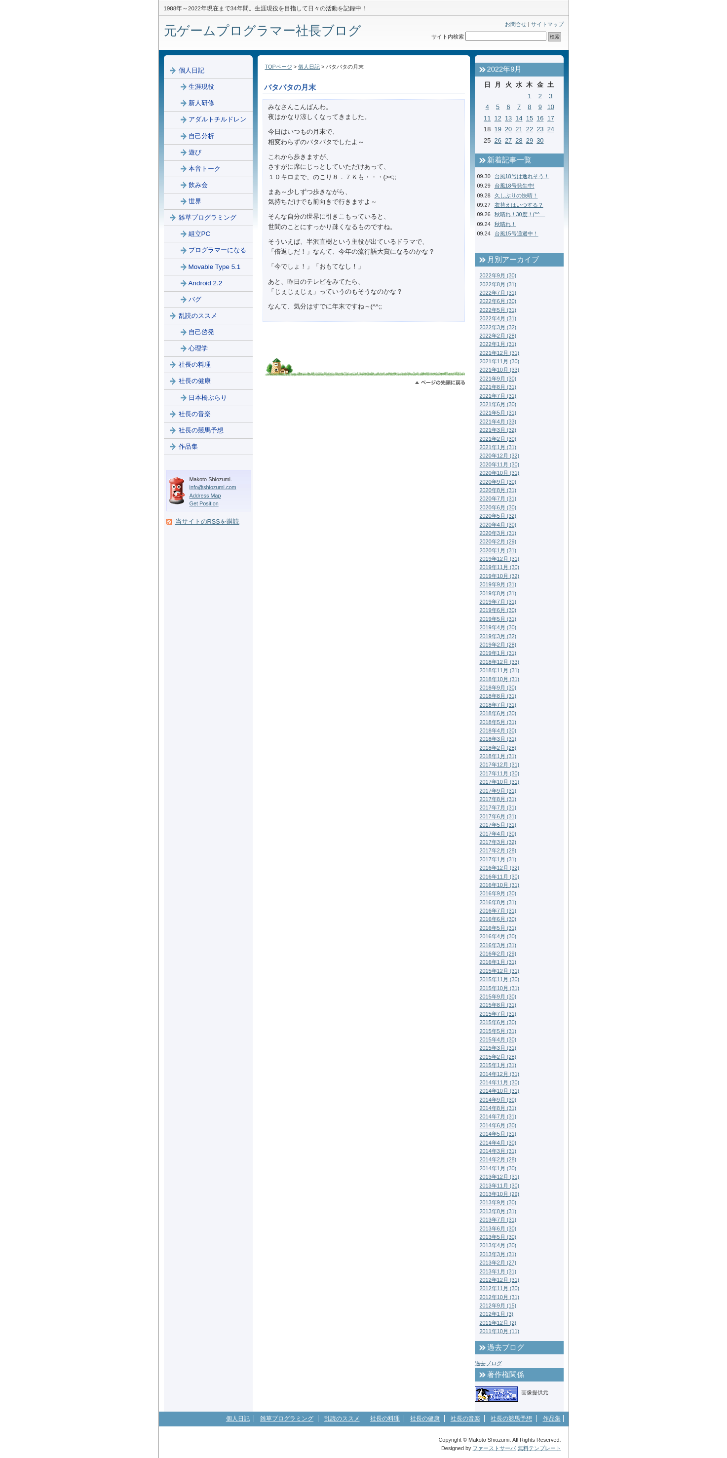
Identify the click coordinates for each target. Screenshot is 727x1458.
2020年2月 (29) (498, 541)
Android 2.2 (206, 283)
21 (518, 129)
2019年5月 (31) (498, 619)
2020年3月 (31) (498, 533)
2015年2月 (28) (498, 1057)
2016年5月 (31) (498, 928)
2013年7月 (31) (498, 1220)
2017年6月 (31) (498, 816)
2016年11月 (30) (500, 877)
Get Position (204, 503)
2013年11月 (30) (500, 1186)
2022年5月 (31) (498, 310)
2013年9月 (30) (498, 1202)
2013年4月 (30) (498, 1245)
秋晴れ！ (505, 224)
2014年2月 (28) (498, 1159)
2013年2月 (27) (498, 1263)
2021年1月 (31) (498, 447)
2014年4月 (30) (498, 1143)
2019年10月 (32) (500, 576)
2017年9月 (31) (498, 791)
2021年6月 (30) (498, 404)
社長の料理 (195, 364)
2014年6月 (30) (498, 1125)
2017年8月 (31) (498, 799)
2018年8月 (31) (498, 696)
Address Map (205, 496)
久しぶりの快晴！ (516, 195)
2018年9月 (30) (498, 688)
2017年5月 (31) (498, 825)
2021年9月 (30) (498, 379)
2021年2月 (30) (498, 439)
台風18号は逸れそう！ (522, 176)
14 (518, 118)
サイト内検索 (447, 36)
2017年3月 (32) (498, 842)
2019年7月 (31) (498, 602)
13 (508, 118)
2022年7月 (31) (498, 293)
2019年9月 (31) (498, 584)
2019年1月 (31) (498, 653)
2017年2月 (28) (498, 850)
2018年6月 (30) (498, 713)
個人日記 (309, 67)
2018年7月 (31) (498, 705)
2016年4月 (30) (498, 936)
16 (539, 118)
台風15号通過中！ (516, 233)
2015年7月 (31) (498, 1014)
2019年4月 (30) (498, 627)
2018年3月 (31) (498, 739)
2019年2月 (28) (498, 645)
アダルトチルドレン (217, 119)
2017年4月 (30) (498, 834)
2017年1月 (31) (498, 859)
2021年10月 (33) (500, 370)
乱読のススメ (198, 315)
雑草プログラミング (207, 217)
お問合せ (516, 24)
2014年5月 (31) (498, 1134)
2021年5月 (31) (498, 413)
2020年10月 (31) (500, 473)
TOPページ (278, 67)
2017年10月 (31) (500, 782)
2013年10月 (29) (500, 1194)
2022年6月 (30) (498, 301)
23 (539, 129)
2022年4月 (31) (498, 318)
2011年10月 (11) (500, 1331)
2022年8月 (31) (498, 284)
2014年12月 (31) (500, 1074)
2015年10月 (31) (500, 988)
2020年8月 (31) (498, 490)
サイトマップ (547, 24)
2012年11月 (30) (500, 1288)
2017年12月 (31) (500, 764)
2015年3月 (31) (498, 1048)
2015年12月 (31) (500, 971)
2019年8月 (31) (498, 593)
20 (508, 129)
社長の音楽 (195, 414)
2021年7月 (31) (498, 396)
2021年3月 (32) (498, 430)
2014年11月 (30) (500, 1082)
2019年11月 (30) (500, 567)
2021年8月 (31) (498, 387)
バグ (195, 299)
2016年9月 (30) (498, 893)
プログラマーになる (217, 250)
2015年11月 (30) (500, 979)
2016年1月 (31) (498, 962)
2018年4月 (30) (498, 730)
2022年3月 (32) (498, 327)
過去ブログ (488, 1363)
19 (498, 129)
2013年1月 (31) (498, 1271)
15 (529, 118)
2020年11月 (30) (500, 464)
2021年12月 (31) (500, 353)
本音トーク (205, 168)
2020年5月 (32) (498, 516)
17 (550, 118)
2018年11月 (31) (500, 670)
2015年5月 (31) (498, 1031)
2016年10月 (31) (500, 885)
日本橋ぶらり (208, 397)
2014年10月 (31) (500, 1091)
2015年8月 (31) (498, 1005)
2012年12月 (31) (500, 1280)
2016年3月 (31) (498, 945)
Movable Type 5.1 (215, 266)
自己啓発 (201, 332)
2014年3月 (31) (498, 1151)
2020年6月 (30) (498, 507)
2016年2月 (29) (498, 954)
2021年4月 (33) (498, 421)
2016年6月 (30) (498, 919)
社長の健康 (195, 380)
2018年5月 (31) (498, 722)
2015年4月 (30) (498, 1039)
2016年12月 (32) (500, 868)
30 (539, 140)
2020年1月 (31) (498, 550)
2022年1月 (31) (498, 344)
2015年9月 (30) (498, 996)
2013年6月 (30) (498, 1228)
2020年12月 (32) (500, 456)
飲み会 (198, 185)
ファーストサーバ (494, 1448)
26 (498, 140)
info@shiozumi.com (213, 487)
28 (518, 140)
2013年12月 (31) (500, 1177)
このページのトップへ (440, 382)
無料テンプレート (539, 1448)
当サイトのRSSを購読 (207, 521)
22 (529, 129)
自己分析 (201, 136)
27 (508, 140)
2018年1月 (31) (498, 756)
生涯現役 (201, 86)
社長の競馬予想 (201, 430)
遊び (195, 152)
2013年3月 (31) (498, 1254)
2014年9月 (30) (498, 1100)
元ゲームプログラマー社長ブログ (262, 31)
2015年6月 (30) (498, 1022)
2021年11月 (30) (500, 361)
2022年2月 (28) (498, 336)
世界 (195, 201)
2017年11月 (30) (500, 773)
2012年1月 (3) (497, 1314)
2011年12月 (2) (498, 1323)
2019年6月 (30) (498, 610)
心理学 (198, 348)
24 (550, 129)
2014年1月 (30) (498, 1168)
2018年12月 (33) (500, 662)
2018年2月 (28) (498, 748)
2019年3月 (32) (498, 636)
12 (498, 118)
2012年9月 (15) (498, 1305)
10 (550, 107)
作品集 (188, 446)
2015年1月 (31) (498, 1065)
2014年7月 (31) (498, 1116)
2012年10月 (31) (500, 1297)
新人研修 (201, 103)
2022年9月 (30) (498, 275)
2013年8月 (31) (498, 1211)
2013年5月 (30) (498, 1237)
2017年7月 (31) (498, 807)
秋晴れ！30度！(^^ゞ (520, 214)
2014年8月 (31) (498, 1108)
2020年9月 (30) (498, 482)
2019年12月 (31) (500, 559)
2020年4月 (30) (498, 525)
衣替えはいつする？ (519, 205)
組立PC (200, 233)
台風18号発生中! (515, 186)
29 (529, 140)
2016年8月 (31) (498, 902)
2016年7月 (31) (498, 911)
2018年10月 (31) (500, 679)
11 (487, 118)
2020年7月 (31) (498, 498)
